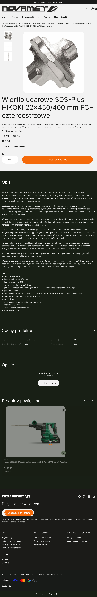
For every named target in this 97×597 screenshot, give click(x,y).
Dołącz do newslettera (19, 512)
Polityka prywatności (11, 548)
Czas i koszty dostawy (77, 541)
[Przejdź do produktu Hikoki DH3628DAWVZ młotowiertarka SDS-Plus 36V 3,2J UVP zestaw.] (35, 431)
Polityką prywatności (18, 522)
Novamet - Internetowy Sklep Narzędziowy (16, 24)
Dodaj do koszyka (57, 159)
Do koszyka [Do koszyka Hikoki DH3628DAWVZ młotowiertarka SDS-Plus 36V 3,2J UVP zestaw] (63, 453)
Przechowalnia (40, 544)
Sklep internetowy (45, 594)
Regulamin (31, 519)
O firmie (5, 563)
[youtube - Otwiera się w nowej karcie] (93, 496)
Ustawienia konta (42, 541)
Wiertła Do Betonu (63, 24)
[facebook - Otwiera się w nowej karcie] (89, 496)
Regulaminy (7, 537)
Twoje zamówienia (42, 537)
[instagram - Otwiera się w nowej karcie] (84, 496)
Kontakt (5, 559)
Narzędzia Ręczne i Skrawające (44, 24)
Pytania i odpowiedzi (11, 541)
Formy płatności (74, 537)
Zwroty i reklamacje (11, 544)
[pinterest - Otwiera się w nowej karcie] (79, 496)
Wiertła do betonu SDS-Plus (81, 24)
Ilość (3, 154)
